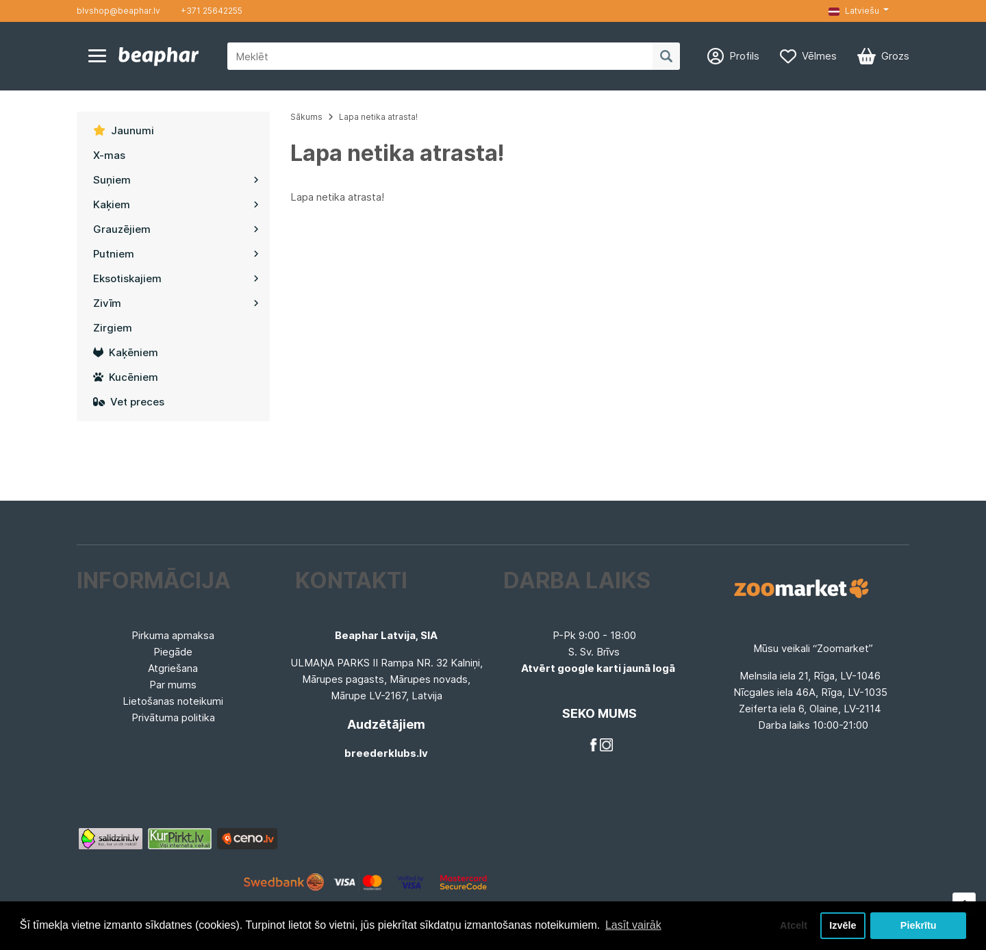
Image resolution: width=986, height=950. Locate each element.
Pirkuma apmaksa (172, 635)
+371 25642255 (211, 10)
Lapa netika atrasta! (378, 117)
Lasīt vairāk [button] (633, 925)
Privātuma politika (173, 717)
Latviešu (854, 10)
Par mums (173, 684)
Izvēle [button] (842, 925)
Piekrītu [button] (918, 925)
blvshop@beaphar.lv (118, 10)
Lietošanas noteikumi (173, 701)
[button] (859, 10)
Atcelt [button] (793, 925)
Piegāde (172, 651)
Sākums (306, 117)
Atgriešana (173, 668)
